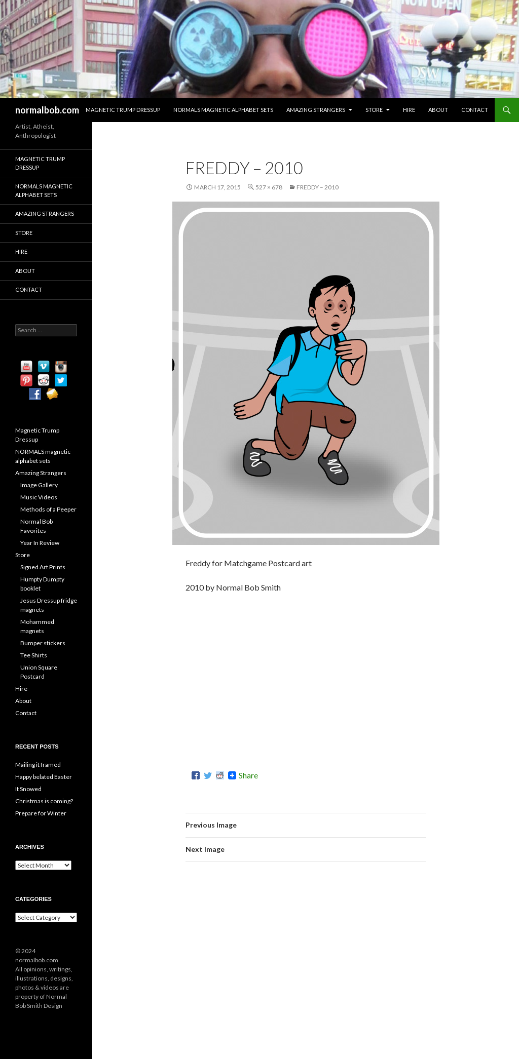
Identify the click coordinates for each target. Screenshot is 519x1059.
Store (374, 109)
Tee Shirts (33, 655)
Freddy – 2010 (317, 187)
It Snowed (28, 789)
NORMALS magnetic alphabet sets (223, 109)
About (438, 109)
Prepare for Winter (40, 813)
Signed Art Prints (42, 567)
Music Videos (38, 497)
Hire (409, 109)
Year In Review (39, 542)
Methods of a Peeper (48, 509)
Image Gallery (39, 485)
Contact (474, 109)
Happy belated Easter (43, 776)
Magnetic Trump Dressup (123, 109)
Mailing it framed (38, 764)
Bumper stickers (42, 643)
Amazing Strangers (315, 109)
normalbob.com (47, 109)
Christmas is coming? (44, 801)
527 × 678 (268, 187)
